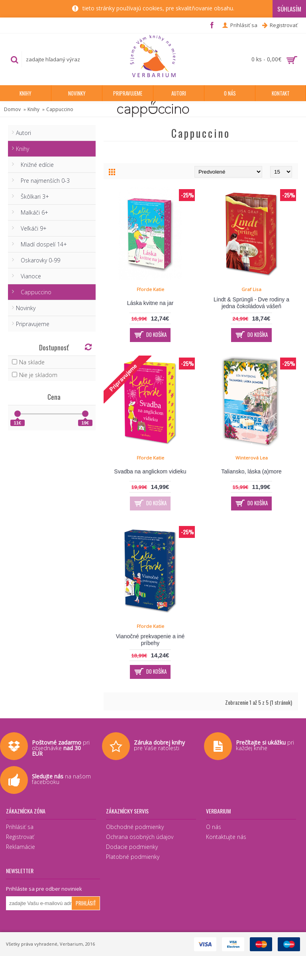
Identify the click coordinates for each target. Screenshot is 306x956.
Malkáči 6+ (32, 212)
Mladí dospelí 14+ (41, 244)
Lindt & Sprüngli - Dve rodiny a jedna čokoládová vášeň (251, 302)
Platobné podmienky (132, 856)
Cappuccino (59, 109)
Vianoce (28, 276)
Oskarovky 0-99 (38, 260)
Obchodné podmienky (135, 827)
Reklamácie (20, 846)
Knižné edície (35, 164)
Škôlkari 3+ (32, 196)
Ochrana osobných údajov (139, 837)
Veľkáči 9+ (31, 228)
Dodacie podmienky (132, 846)
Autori (23, 133)
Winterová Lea (251, 458)
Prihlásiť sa (19, 827)
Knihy (33, 109)
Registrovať (20, 837)
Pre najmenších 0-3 (43, 180)
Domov (12, 109)
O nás (213, 827)
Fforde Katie (150, 289)
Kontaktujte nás (226, 837)
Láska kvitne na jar (150, 303)
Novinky (25, 308)
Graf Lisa (251, 289)
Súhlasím (289, 8)
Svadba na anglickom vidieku (150, 471)
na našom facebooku (61, 779)
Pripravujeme (32, 324)
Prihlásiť (86, 903)
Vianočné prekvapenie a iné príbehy (150, 639)
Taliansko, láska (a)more (251, 471)
